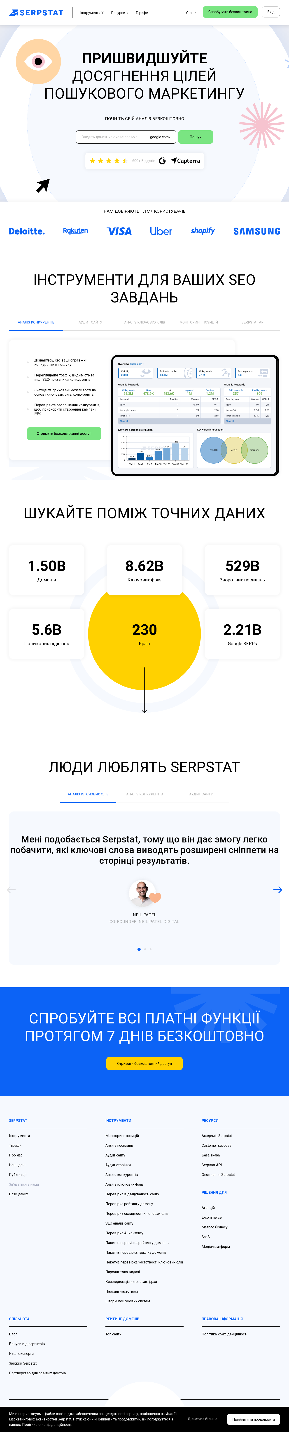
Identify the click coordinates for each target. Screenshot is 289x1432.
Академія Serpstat (217, 1141)
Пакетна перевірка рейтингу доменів (137, 1248)
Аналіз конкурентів (121, 1180)
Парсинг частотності (122, 1297)
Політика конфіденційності (224, 1339)
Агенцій (208, 1213)
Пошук (202, 138)
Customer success (216, 1151)
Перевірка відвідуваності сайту (132, 1199)
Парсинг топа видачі (122, 1277)
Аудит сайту (115, 1160)
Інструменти (92, 13)
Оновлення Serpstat (218, 1180)
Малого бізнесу (215, 1232)
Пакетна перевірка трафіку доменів (135, 1258)
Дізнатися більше (196, 1419)
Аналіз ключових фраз (124, 1190)
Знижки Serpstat (23, 1369)
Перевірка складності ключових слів (136, 1219)
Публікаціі (17, 1180)
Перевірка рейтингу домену (129, 1209)
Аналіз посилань (119, 1151)
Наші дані (17, 1170)
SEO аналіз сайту (119, 1229)
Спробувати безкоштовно (227, 13)
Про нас (15, 1160)
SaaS (206, 1242)
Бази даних (18, 1199)
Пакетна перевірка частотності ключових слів (144, 1267)
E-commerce (212, 1223)
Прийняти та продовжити (253, 1419)
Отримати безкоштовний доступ (60, 439)
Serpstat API (212, 1170)
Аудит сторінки (118, 1170)
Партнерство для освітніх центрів (37, 1378)
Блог (13, 1339)
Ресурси (119, 13)
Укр (185, 13)
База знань (211, 1160)
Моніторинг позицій (122, 1141)
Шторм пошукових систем (127, 1306)
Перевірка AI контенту (124, 1238)
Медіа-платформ (216, 1252)
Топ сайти (113, 1339)
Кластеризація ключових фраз (131, 1287)
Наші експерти (21, 1359)
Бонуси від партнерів (27, 1349)
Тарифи (142, 13)
